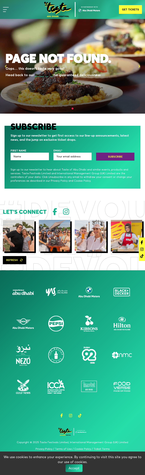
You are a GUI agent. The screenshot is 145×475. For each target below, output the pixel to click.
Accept (74, 468)
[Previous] (6, 66)
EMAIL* (57, 150)
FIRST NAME (18, 150)
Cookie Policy (82, 449)
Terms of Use (63, 449)
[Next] (139, 66)
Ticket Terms (102, 449)
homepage (43, 75)
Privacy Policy (43, 449)
